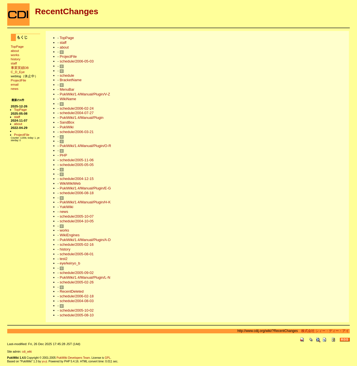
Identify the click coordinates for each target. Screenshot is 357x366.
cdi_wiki (27, 351)
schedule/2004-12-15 (77, 179)
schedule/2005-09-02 (77, 273)
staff (14, 63)
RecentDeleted (72, 291)
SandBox (67, 122)
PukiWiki (67, 127)
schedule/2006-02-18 (77, 296)
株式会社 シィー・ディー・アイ (323, 331)
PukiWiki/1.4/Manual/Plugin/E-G (85, 188)
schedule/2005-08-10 (77, 315)
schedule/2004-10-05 (77, 221)
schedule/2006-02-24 (77, 108)
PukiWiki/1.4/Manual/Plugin (81, 117)
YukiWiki (66, 207)
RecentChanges (66, 11)
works (15, 55)
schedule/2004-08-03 (77, 301)
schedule (67, 75)
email (15, 84)
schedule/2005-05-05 (77, 165)
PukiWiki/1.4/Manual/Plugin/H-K (85, 202)
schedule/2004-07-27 (77, 113)
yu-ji (44, 361)
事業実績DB (20, 67)
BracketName (70, 80)
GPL (107, 357)
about (15, 50)
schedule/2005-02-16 (77, 244)
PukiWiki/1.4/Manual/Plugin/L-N (85, 277)
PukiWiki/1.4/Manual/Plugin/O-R (85, 146)
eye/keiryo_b (70, 263)
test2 (63, 259)
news (14, 88)
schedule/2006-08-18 (77, 193)
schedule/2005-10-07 (77, 216)
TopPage (17, 46)
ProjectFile (18, 80)
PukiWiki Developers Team (73, 357)
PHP (63, 155)
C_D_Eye (18, 72)
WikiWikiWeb (70, 183)
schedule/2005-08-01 (77, 254)
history (15, 59)
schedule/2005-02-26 (77, 282)
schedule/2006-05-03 (77, 61)
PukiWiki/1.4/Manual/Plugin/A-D (85, 240)
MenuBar (67, 89)
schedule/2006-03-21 (77, 132)
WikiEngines (69, 235)
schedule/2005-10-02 (77, 310)
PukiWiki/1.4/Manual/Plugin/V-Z (85, 94)
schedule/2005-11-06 (77, 160)
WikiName (68, 99)
